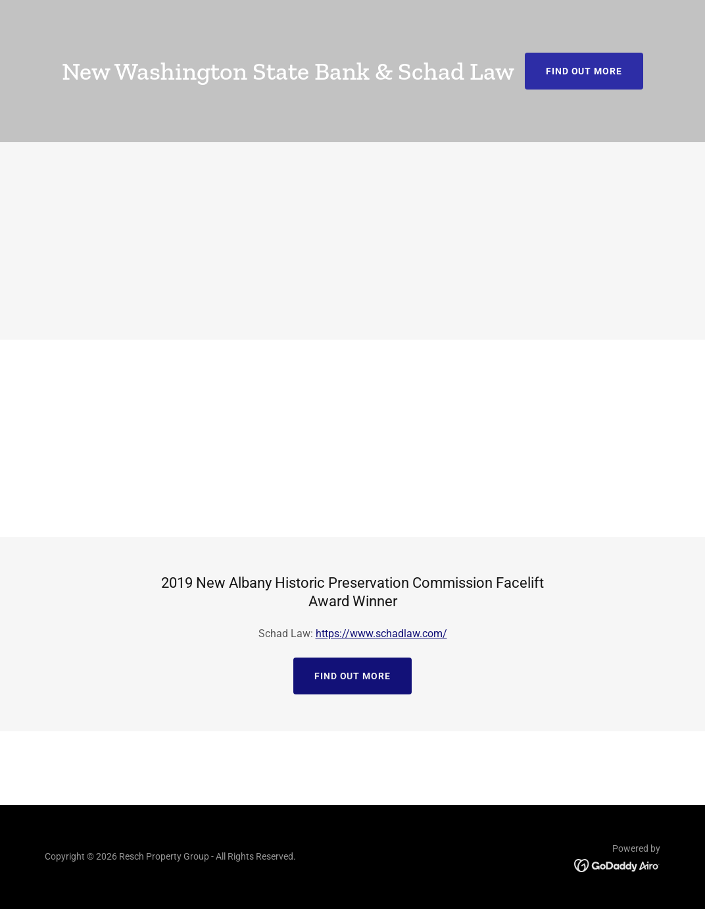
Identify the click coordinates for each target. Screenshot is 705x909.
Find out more (584, 71)
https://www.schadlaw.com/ (381, 633)
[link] (617, 864)
